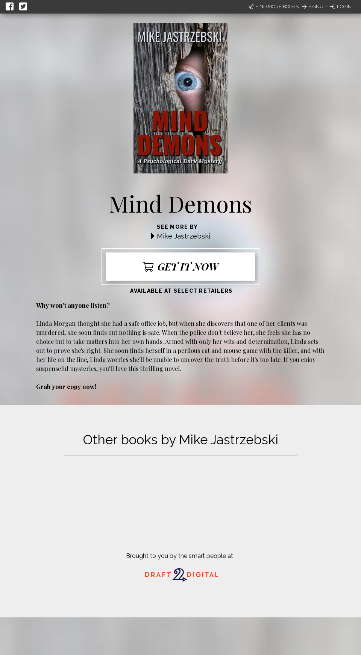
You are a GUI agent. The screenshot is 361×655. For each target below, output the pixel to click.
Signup (314, 6)
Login (341, 6)
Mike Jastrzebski (183, 236)
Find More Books (274, 6)
